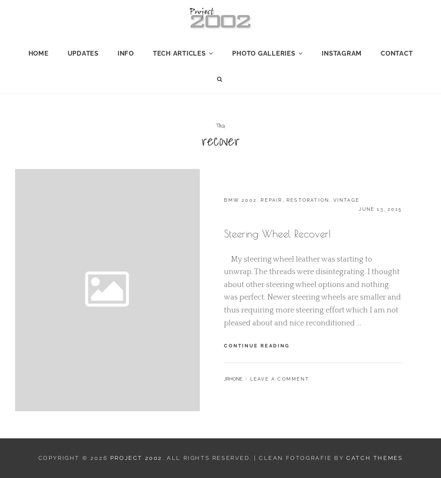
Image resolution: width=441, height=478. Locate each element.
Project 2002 (136, 458)
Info (126, 53)
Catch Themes (374, 458)
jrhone (233, 379)
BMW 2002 (240, 200)
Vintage (346, 200)
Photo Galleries (263, 53)
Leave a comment (279, 379)
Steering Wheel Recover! (277, 234)
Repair (271, 200)
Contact (397, 53)
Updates (83, 53)
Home (38, 53)
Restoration (307, 200)
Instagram (342, 53)
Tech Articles (179, 53)
